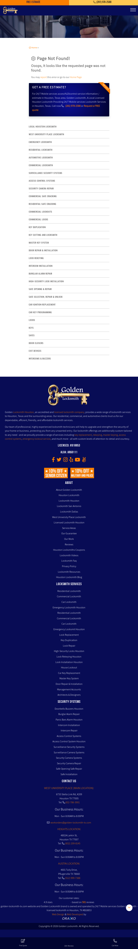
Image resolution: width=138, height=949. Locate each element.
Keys (31, 327)
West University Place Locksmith (46, 134)
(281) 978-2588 (73, 106)
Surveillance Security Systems (69, 747)
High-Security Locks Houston (69, 651)
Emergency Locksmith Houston (69, 607)
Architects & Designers (69, 694)
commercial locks (38, 219)
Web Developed (75, 914)
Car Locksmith (69, 602)
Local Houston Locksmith (43, 126)
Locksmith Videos (69, 555)
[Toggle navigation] (133, 10)
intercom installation (40, 265)
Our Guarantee (69, 533)
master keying (110, 435)
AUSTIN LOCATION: (69, 863)
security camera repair (41, 188)
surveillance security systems (45, 173)
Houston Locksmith (69, 495)
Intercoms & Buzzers (40, 358)
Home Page (76, 77)
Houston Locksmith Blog (69, 577)
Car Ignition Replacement (42, 304)
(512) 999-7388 (72, 878)
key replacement (83, 435)
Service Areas (69, 528)
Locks (32, 320)
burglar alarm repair (40, 273)
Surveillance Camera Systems (69, 752)
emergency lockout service (37, 438)
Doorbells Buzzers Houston (69, 708)
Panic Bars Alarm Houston (69, 719)
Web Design (58, 914)
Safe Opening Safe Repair (69, 768)
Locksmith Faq (69, 560)
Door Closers (36, 343)
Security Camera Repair (69, 763)
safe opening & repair (40, 289)
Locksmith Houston (23, 412)
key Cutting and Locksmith (43, 234)
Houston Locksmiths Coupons (69, 549)
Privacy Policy (69, 566)
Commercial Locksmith (69, 596)
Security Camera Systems (69, 757)
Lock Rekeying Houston (69, 656)
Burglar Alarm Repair (69, 714)
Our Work (69, 539)
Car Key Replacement (69, 673)
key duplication (37, 227)
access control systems (42, 180)
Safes (32, 335)
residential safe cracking (42, 203)
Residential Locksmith (40, 149)
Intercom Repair (69, 730)
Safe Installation (69, 774)
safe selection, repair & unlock (46, 296)
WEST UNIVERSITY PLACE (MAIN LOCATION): (69, 788)
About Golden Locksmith (69, 489)
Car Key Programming (40, 312)
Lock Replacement (69, 634)
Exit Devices (35, 350)
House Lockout (69, 667)
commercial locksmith (41, 165)
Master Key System (69, 678)
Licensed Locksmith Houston (69, 522)
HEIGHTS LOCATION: (69, 829)
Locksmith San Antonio (69, 506)
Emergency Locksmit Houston (69, 629)
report (43, 77)
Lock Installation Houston (69, 662)
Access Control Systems (69, 736)
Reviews (69, 544)
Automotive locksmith (41, 157)
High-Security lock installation (46, 281)
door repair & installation (43, 250)
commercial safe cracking (43, 196)
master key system (39, 242)
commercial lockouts (40, 211)
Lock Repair (69, 645)
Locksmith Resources (69, 571)
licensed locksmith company (69, 412)
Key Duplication (69, 640)
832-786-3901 (73, 802)
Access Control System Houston (69, 741)
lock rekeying (36, 258)
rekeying (97, 435)
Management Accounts (69, 689)
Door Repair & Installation (69, 684)
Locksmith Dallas (69, 511)
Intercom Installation (69, 725)
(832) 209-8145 (72, 843)
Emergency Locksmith (40, 142)
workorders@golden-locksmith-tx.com (69, 822)
